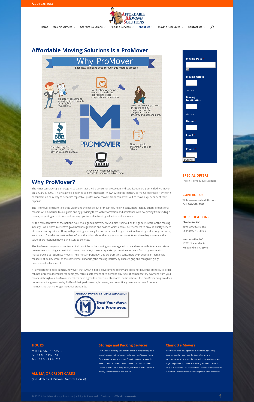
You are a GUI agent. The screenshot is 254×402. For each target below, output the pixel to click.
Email (190, 135)
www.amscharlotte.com (202, 200)
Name (191, 121)
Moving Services (62, 27)
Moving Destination (193, 99)
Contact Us (195, 27)
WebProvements (126, 396)
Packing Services (121, 27)
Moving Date (195, 58)
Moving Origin (195, 76)
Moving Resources (169, 27)
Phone (191, 149)
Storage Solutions (91, 27)
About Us (144, 27)
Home (44, 27)
